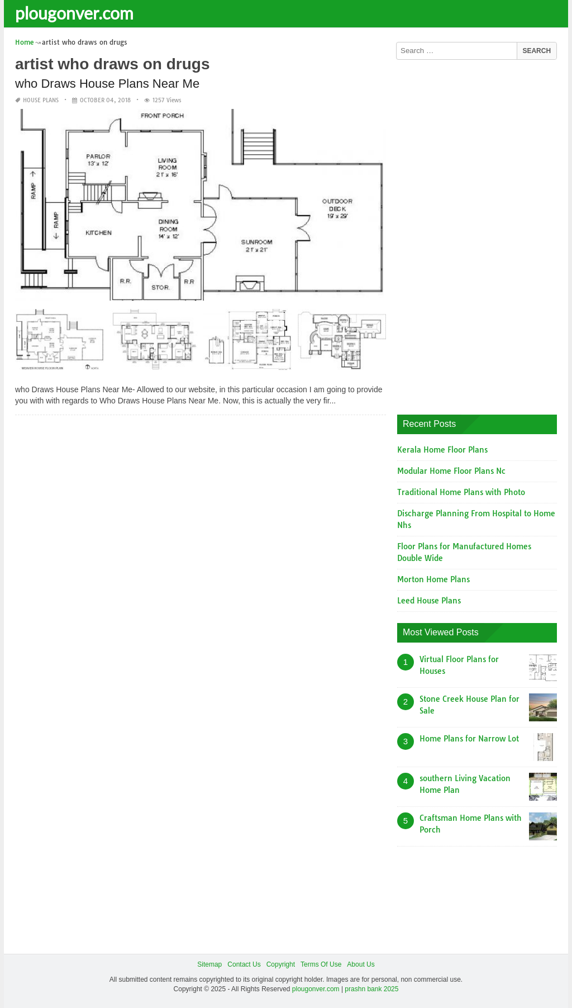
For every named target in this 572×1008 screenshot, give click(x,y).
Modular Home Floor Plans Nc (451, 471)
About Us (360, 964)
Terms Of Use (321, 964)
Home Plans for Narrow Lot (469, 739)
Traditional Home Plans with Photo (461, 492)
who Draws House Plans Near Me (107, 84)
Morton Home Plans (433, 579)
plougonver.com (74, 13)
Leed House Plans (429, 601)
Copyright (280, 964)
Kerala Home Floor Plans (442, 450)
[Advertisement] (481, 233)
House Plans (41, 100)
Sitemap (209, 964)
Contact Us (243, 964)
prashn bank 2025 (371, 989)
